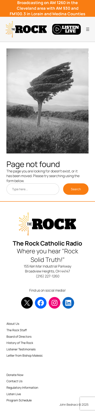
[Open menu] (87, 29)
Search (76, 189)
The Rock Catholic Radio (47, 243)
